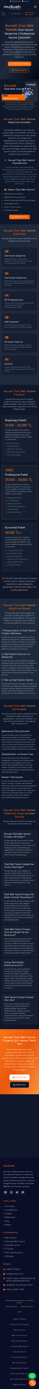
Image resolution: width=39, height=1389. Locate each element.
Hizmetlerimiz (16, 13)
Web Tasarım (10, 1238)
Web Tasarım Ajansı (19, 1363)
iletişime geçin (21, 855)
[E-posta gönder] (25, 1)
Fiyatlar (7, 1214)
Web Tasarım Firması (19, 1335)
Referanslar (9, 1217)
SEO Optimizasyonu (13, 1253)
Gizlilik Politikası (11, 1306)
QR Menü (8, 1256)
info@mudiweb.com (14, 1274)
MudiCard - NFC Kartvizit (19, 1324)
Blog (6, 1221)
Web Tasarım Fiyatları (19, 1341)
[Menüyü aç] (35, 7)
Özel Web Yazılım (11, 1245)
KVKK (19, 1312)
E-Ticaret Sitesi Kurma (19, 1357)
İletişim (7, 1225)
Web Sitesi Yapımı (19, 1384)
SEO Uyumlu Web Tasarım (19, 1379)
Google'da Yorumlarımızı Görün (19, 1285)
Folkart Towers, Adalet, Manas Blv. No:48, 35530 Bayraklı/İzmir (20, 1279)
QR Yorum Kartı (19, 1330)
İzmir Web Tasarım (19, 1352)
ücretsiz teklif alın (19, 590)
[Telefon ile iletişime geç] (15, 1)
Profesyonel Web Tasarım (19, 1368)
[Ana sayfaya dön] (12, 7)
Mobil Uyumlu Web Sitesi (20, 1373)
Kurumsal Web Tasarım (14, 1241)
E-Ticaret (8, 1249)
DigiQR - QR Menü (19, 1319)
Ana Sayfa (8, 1206)
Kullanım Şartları (27, 1306)
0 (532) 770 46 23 (13, 1269)
